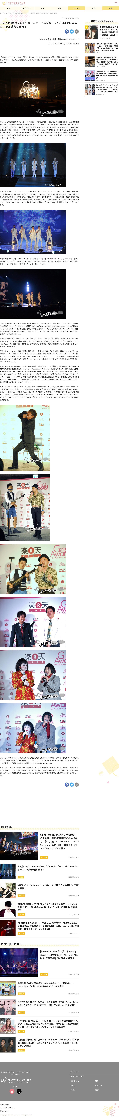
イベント (76, 8)
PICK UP (7, 13)
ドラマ (93, 8)
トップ (2, 13)
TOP (8, 8)
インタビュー (25, 8)
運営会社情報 (4, 1105)
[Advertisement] (39, 809)
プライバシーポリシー (7, 1108)
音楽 (110, 8)
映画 (59, 8)
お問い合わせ (4, 1111)
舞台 (42, 8)
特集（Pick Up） (77, 1076)
